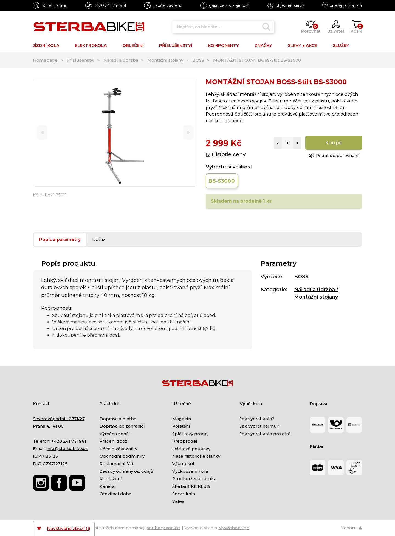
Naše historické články (196, 456)
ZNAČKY (263, 45)
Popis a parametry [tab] (60, 239)
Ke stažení (111, 478)
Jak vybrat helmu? (259, 426)
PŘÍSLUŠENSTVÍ (175, 45)
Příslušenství (80, 60)
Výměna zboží (115, 433)
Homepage (45, 60)
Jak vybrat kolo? (257, 418)
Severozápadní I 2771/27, (59, 418)
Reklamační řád (117, 463)
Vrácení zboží (114, 441)
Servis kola (183, 493)
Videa (178, 501)
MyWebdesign (233, 527)
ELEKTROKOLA (91, 45)
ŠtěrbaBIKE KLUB (191, 486)
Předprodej (184, 441)
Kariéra (107, 486)
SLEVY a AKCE (302, 45)
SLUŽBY (341, 45)
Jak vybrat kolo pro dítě (265, 433)
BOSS (198, 60)
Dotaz (98, 239)
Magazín (181, 418)
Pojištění (181, 426)
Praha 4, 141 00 (48, 426)
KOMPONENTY (223, 45)
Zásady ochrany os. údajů (126, 471)
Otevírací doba (115, 493)
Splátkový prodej (190, 433)
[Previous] (42, 133)
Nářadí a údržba (120, 60)
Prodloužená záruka (194, 478)
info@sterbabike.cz (67, 448)
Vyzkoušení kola (190, 471)
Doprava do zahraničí (122, 426)
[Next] (188, 133)
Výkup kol (183, 463)
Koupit (333, 143)
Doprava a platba (118, 418)
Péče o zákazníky (118, 448)
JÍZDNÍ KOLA (46, 45)
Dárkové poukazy (191, 448)
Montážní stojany (165, 60)
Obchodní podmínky (122, 456)
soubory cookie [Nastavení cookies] (163, 527)
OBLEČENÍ (132, 45)
